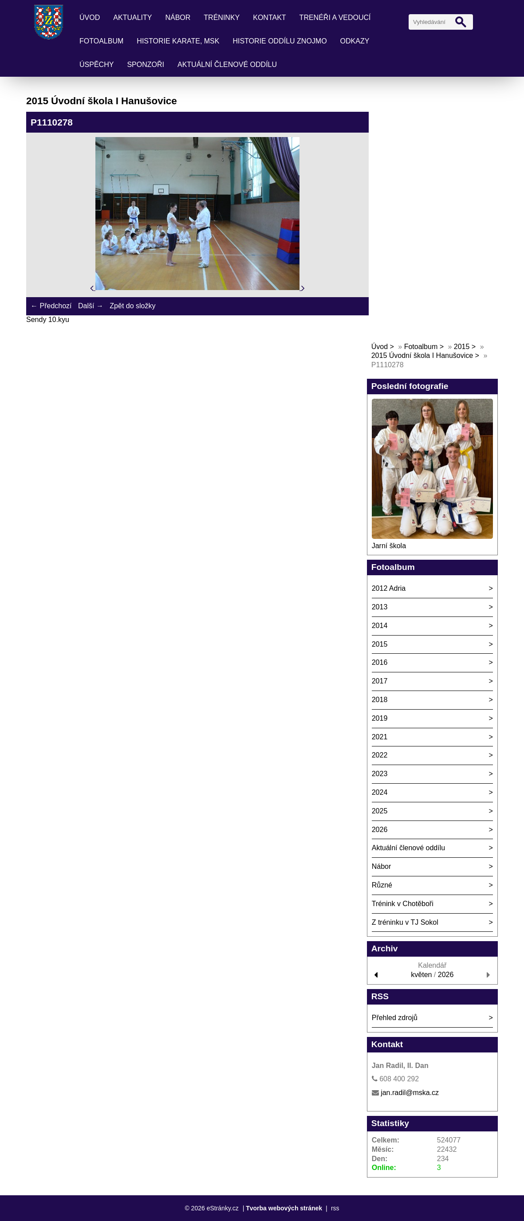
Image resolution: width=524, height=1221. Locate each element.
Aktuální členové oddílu (227, 64)
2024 (380, 792)
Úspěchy (96, 64)
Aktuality (132, 17)
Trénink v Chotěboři (402, 903)
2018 (380, 699)
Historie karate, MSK (178, 41)
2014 (380, 625)
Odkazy (355, 41)
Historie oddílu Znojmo (279, 41)
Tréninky (222, 17)
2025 (380, 811)
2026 (380, 829)
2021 (380, 737)
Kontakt (269, 17)
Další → (90, 306)
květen (421, 974)
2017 (380, 681)
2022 (380, 755)
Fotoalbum (101, 41)
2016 (380, 662)
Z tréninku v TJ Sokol (405, 922)
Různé (382, 885)
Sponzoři (145, 64)
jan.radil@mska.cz (410, 1092)
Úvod (89, 17)
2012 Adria (389, 588)
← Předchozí (51, 306)
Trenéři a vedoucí (335, 17)
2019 (380, 718)
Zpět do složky (132, 306)
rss (335, 1208)
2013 (380, 607)
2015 (462, 346)
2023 (380, 773)
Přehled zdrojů (395, 1017)
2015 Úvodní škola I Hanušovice (422, 355)
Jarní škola (389, 546)
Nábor (177, 17)
